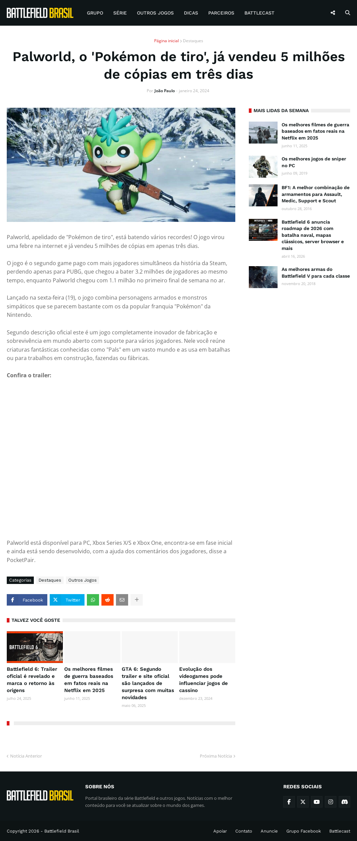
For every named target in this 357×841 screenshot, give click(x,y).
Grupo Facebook (303, 831)
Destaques (193, 41)
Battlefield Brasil (61, 831)
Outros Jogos (82, 580)
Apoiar (220, 831)
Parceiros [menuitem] (221, 13)
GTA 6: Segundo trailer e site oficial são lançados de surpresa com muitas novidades (148, 683)
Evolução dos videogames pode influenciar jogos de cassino (203, 679)
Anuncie (269, 831)
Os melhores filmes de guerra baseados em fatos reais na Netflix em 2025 (88, 679)
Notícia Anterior (26, 756)
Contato (243, 831)
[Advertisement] (299, 339)
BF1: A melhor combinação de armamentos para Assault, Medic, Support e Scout (316, 194)
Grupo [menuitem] (95, 13)
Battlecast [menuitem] (259, 13)
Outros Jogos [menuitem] (155, 13)
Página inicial (166, 41)
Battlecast (339, 831)
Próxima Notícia (216, 756)
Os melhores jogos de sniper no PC (314, 162)
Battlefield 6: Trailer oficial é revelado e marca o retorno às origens (32, 679)
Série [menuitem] (120, 13)
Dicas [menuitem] (191, 13)
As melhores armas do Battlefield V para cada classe (316, 272)
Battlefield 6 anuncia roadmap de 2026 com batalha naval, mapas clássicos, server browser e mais (313, 235)
